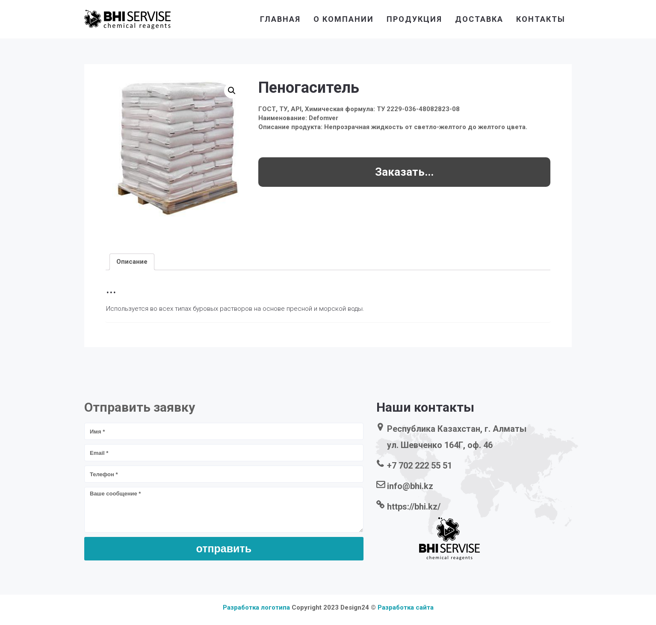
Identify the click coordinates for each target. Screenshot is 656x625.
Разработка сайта (406, 607)
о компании (343, 19)
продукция (414, 19)
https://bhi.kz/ (413, 506)
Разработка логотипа (256, 607)
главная (280, 19)
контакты (540, 19)
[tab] (131, 262)
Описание (132, 261)
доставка (479, 19)
